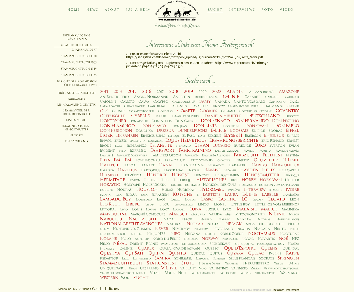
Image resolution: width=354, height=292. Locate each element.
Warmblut (289, 273)
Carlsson (178, 106)
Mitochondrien (250, 214)
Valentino (218, 268)
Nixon (210, 234)
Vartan (256, 269)
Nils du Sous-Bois (113, 234)
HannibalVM (192, 165)
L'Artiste (212, 194)
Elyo (201, 136)
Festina (292, 155)
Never (161, 228)
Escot (119, 146)
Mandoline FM (66, 289)
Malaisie (247, 209)
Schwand (203, 259)
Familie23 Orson (166, 155)
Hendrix (157, 175)
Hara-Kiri (238, 165)
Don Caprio (186, 121)
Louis (137, 209)
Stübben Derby (210, 264)
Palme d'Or (169, 244)
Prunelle (107, 249)
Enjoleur (274, 135)
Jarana (105, 195)
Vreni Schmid (265, 273)
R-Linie (275, 253)
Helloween (289, 170)
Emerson (253, 135)
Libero (133, 204)
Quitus (216, 253)
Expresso (138, 150)
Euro (260, 145)
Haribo (259, 165)
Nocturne (289, 233)
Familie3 (250, 151)
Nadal (169, 219)
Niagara (262, 228)
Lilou (164, 204)
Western (109, 277)
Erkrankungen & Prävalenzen (76, 37)
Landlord (144, 200)
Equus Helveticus (186, 140)
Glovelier (266, 160)
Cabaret (252, 96)
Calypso (160, 101)
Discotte (292, 116)
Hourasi (125, 189)
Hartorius (150, 170)
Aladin (235, 91)
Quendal (290, 248)
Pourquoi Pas (244, 244)
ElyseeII (214, 135)
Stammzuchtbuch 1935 (79, 62)
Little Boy (240, 204)
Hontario (192, 185)
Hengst (180, 175)
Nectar (214, 224)
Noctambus (261, 233)
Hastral (194, 170)
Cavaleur (199, 106)
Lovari (151, 210)
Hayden (249, 170)
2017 (160, 91)
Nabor (294, 215)
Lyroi (228, 209)
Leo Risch (110, 204)
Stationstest (161, 263)
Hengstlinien (227, 175)
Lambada (290, 194)
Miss (228, 215)
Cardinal (157, 106)
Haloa (129, 165)
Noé (283, 238)
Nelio (250, 224)
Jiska (118, 195)
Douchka (144, 130)
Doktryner (113, 121)
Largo (175, 200)
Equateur (155, 141)
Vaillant (188, 268)
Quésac (256, 253)
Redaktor (109, 258)
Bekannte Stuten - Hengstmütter (76, 127)
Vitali (155, 273)
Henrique (291, 175)
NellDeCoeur (271, 224)
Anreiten (181, 96)
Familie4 (265, 151)
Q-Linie (126, 248)
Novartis (266, 238)
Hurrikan (186, 189)
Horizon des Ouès (219, 184)
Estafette (161, 145)
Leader (258, 200)
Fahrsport (162, 150)
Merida (215, 214)
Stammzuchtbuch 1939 (79, 69)
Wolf (125, 278)
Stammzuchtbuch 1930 (79, 56)
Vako (203, 269)
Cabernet (272, 97)
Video (287, 9)
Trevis (279, 264)
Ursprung (149, 268)
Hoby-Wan (271, 180)
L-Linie (250, 194)
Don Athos (161, 121)
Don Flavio (153, 126)
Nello (293, 224)
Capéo (294, 102)
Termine (231, 264)
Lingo (203, 204)
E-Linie (218, 130)
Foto (267, 9)
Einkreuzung (153, 135)
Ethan (201, 145)
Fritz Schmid (201, 160)
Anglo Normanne (151, 96)
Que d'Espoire (240, 248)
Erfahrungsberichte (233, 140)
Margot (178, 214)
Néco (105, 243)
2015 (132, 91)
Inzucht (275, 190)
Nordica (191, 239)
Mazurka (198, 215)
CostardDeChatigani (255, 111)
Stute (187, 263)
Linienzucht (76, 120)
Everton (277, 145)
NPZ (295, 238)
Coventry (287, 111)
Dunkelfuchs (192, 130)
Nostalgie (230, 239)
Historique (182, 180)
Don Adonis (139, 121)
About (112, 9)
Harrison (107, 170)
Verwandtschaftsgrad (281, 269)
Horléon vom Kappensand (279, 185)
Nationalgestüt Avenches (131, 224)
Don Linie (205, 126)
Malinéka (290, 209)
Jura (144, 195)
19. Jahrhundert (84, 50)
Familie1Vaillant (227, 151)
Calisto (127, 101)
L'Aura (231, 194)
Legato (276, 199)
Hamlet (147, 165)
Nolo (126, 238)
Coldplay (165, 111)
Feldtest (272, 155)
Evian (294, 145)
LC (244, 199)
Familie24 (191, 156)
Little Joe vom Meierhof (277, 204)
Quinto (177, 253)
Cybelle (140, 116)
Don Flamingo (117, 126)
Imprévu (234, 190)
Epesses (120, 140)
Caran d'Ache (110, 106)
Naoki (187, 219)
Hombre (176, 185)
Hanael (167, 165)
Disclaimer (278, 290)
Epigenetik (137, 141)
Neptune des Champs (132, 228)
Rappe (292, 253)
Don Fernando (251, 121)
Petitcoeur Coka (193, 244)
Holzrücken (154, 184)
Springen (288, 258)
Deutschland (76, 141)
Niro (175, 233)
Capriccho (277, 102)
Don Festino (285, 121)
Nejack (233, 224)
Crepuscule (112, 116)
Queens (269, 248)
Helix (268, 170)
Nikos (294, 229)
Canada (222, 101)
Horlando (247, 185)
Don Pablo (286, 126)
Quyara (235, 253)
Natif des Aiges (288, 219)
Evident (107, 150)
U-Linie (294, 264)
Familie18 (106, 156)
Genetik (242, 160)
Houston (147, 189)
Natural (174, 224)
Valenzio (239, 268)
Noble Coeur (231, 233)
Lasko (207, 199)
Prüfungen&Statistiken (77, 93)
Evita (122, 151)
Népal (120, 243)
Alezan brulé (261, 91)
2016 (146, 91)
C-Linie (231, 96)
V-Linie (169, 268)
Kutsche (183, 194)
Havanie (230, 170)
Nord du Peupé (166, 238)
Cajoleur (292, 97)
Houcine (106, 190)
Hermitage (112, 180)
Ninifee (136, 234)
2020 (202, 91)
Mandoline (113, 214)
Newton (244, 229)
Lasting (227, 199)
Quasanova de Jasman (179, 248)
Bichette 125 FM (206, 97)
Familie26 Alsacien (216, 156)
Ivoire (292, 189)
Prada (293, 243)
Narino (224, 219)
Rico (125, 259)
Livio (124, 210)
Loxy (164, 209)
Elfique (173, 136)
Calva (143, 101)
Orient (136, 243)
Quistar (198, 253)
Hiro (165, 180)
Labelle (270, 194)
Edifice (258, 130)
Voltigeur (228, 273)
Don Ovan (256, 126)
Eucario (221, 145)
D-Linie (161, 116)
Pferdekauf (220, 243)
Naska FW (244, 219)
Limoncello (184, 205)
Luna (195, 209)
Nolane (108, 238)
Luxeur (212, 209)
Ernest (293, 140)
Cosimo (228, 111)
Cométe (186, 111)
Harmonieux (285, 165)
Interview (255, 189)
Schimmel (183, 258)
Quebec (212, 248)
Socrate (266, 258)
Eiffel (292, 130)
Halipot (109, 165)
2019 (188, 91)
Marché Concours (148, 214)
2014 (118, 91)
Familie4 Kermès (287, 151)
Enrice (293, 135)
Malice (269, 209)
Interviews (242, 9)
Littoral (108, 209)
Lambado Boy (115, 199)
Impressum (292, 290)
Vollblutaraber (203, 273)
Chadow (218, 106)
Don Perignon (116, 130)
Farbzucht (76, 99)
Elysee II (233, 135)
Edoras (275, 130)
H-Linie (290, 160)
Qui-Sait (134, 253)
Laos (161, 199)
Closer (118, 111)
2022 (216, 91)
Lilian (149, 205)
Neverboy (181, 228)
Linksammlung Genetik (76, 104)
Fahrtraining (195, 150)
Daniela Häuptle (223, 116)
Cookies (208, 111)
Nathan (264, 219)
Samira (162, 258)
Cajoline (108, 101)
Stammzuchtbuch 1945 (79, 75)
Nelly (104, 229)
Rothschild (142, 259)
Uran (133, 269)
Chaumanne (273, 106)
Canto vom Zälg (249, 101)
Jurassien (160, 194)
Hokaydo (110, 184)
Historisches (211, 180)
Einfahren (126, 135)
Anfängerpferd (114, 96)
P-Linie (152, 243)
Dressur (165, 130)
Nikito (280, 228)
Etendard (183, 146)
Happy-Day (216, 165)
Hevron (134, 180)
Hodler (292, 180)
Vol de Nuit (176, 273)
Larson (190, 200)
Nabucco (111, 219)
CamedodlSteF (183, 102)
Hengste (76, 135)
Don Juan (180, 126)
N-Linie (277, 214)
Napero (206, 219)
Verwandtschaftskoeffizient (122, 273)
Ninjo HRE (156, 233)
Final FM (110, 160)
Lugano (179, 210)
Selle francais (242, 258)
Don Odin (231, 126)
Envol (106, 140)
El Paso (188, 135)
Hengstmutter (262, 175)
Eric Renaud (272, 140)
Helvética (132, 175)
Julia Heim (138, 9)
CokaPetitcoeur (141, 111)
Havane (212, 170)
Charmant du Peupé (243, 106)
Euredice (242, 145)
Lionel (220, 204)
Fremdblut (175, 160)
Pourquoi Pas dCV (270, 244)
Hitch (234, 180)
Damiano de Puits (185, 116)
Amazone (289, 91)
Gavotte (223, 160)
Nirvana (192, 233)
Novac (248, 238)
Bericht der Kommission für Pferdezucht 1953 (77, 83)
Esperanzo (137, 145)
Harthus (127, 170)
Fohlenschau (148, 160)
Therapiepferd (256, 263)
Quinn (156, 253)
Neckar (195, 224)
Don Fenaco (215, 121)
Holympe (131, 184)
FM (128, 160)
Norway (210, 238)
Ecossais (239, 130)
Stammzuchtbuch (121, 263)
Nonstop (142, 239)
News (92, 9)
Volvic (245, 273)
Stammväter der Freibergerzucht (77, 112)
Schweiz (219, 259)
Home (74, 9)
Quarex (146, 248)
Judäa (131, 194)
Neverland (223, 228)
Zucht (215, 9)
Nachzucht (143, 219)
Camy (205, 101)
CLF (104, 111)
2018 (173, 91)
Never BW (201, 229)
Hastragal (174, 170)
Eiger (106, 135)
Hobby (249, 180)
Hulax (167, 189)
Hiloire (150, 180)
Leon (294, 199)
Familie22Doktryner (132, 156)
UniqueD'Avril (113, 268)
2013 (104, 91)
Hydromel (211, 189)
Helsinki (109, 175)
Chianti (293, 106)
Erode (105, 145)
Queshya (110, 253)
